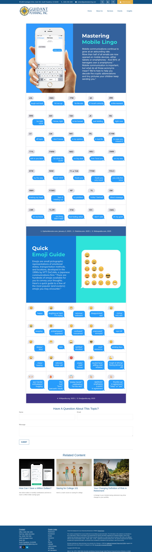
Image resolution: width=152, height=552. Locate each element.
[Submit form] (24, 442)
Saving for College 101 (67, 488)
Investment (51, 534)
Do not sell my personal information (103, 545)
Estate (50, 536)
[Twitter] (102, 2)
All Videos (51, 548)
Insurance (51, 538)
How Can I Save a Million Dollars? (35, 488)
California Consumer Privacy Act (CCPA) (116, 543)
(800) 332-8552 (29, 534)
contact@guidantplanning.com (85, 2)
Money (50, 542)
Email (79, 412)
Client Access (125, 2)
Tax (49, 540)
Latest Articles (52, 546)
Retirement (51, 532)
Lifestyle (50, 544)
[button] (90, 11)
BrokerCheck (101, 530)
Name (21, 412)
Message (22, 424)
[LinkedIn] (108, 2)
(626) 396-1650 (67, 2)
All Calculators (52, 550)
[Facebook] (113, 2)
